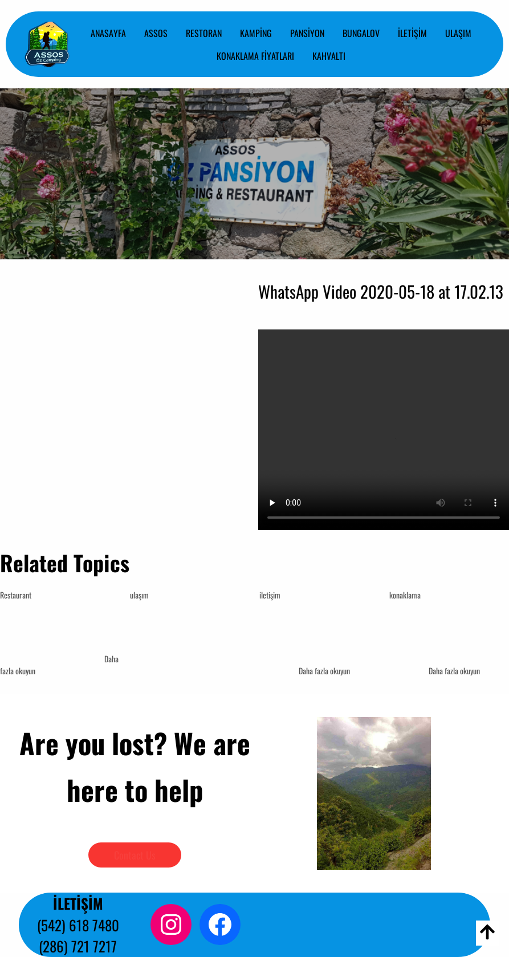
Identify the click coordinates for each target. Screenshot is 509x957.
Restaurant (15, 595)
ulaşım (139, 595)
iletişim (269, 595)
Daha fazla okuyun (324, 671)
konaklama (405, 595)
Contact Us (135, 855)
